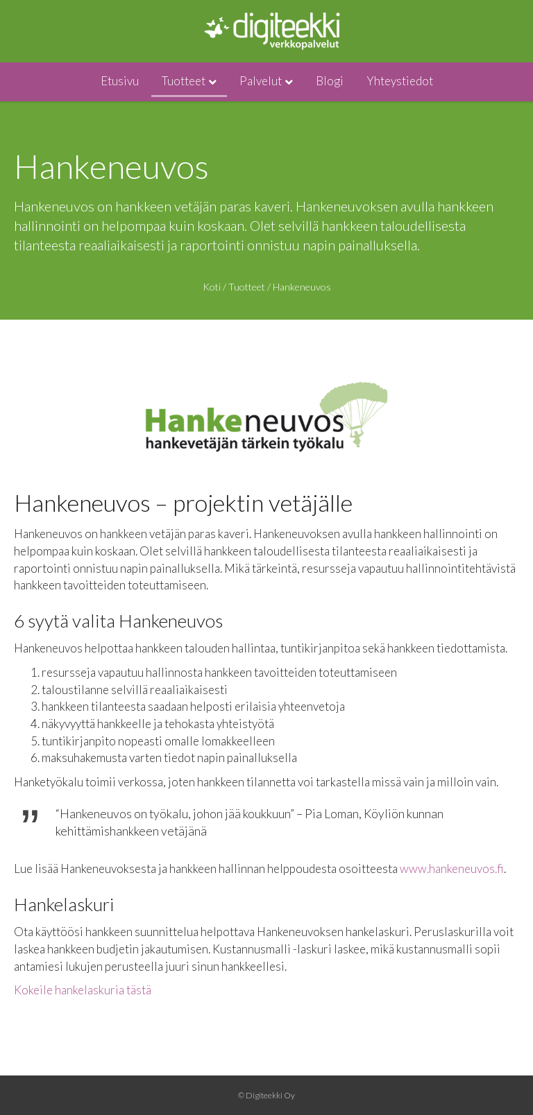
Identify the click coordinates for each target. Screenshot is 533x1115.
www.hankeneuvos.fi (452, 868)
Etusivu (120, 81)
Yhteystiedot (399, 81)
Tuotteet (183, 81)
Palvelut (260, 81)
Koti (212, 287)
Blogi (330, 81)
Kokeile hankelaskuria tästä (82, 990)
